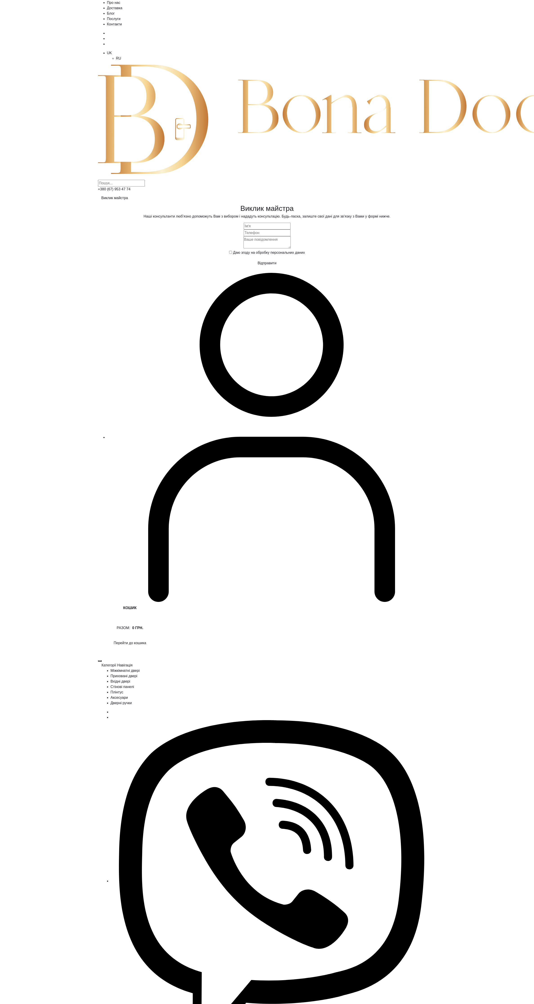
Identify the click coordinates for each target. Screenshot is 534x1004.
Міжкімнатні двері (125, 670)
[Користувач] (271, 437)
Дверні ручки (121, 703)
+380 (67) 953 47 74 (114, 189)
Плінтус (117, 692)
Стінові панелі (122, 687)
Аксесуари (119, 697)
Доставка (115, 8)
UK (109, 53)
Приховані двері (124, 676)
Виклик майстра (114, 198)
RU (118, 58)
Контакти (114, 24)
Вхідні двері (120, 681)
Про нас (113, 2)
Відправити (267, 263)
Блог (111, 13)
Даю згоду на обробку (269, 252)
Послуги (114, 19)
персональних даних (287, 252)
